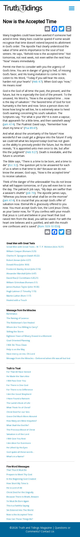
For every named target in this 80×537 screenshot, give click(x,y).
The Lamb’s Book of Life (18, 403)
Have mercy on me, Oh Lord (20, 353)
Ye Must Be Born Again (17, 501)
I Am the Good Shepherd (18, 394)
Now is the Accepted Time (19, 514)
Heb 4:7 (37, 81)
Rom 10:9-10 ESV (48, 226)
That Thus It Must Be (16, 470)
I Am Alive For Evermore (18, 443)
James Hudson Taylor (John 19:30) (22, 286)
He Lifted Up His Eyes (16, 447)
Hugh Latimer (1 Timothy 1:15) (21, 291)
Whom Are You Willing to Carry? (22, 327)
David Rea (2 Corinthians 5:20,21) (22, 277)
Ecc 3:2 (13, 165)
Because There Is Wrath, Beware (22, 496)
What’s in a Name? (15, 456)
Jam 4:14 (9, 124)
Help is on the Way (15, 349)
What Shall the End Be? (17, 425)
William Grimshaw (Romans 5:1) (21, 282)
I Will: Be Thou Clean (16, 344)
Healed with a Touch (16, 300)
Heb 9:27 (31, 152)
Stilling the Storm (15, 331)
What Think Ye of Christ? (18, 407)
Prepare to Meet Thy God (19, 474)
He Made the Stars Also (17, 376)
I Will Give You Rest (16, 438)
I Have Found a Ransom (18, 398)
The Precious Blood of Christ (20, 429)
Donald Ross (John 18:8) (17, 264)
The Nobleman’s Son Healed (20, 322)
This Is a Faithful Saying (17, 505)
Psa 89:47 (30, 128)
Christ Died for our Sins (17, 411)
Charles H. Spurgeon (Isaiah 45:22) (22, 255)
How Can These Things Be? (19, 519)
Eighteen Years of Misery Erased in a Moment (28, 336)
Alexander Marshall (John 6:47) (21, 273)
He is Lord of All (14, 487)
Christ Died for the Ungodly (20, 492)
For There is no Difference (19, 389)
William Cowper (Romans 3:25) (21, 251)
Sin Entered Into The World (19, 510)
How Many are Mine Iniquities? (21, 420)
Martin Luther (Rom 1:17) (18, 295)
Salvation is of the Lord (17, 434)
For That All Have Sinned (18, 371)
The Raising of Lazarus (17, 318)
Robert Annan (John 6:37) (18, 260)
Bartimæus (11, 313)
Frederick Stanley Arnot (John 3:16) (23, 269)
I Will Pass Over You (16, 380)
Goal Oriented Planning (18, 340)
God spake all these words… (20, 452)
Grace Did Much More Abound (21, 416)
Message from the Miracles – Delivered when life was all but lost (38, 358)
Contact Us (47, 531)
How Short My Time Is (17, 483)
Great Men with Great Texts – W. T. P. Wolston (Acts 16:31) (35, 246)
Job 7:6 (31, 193)
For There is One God (17, 385)
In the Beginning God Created (21, 478)
